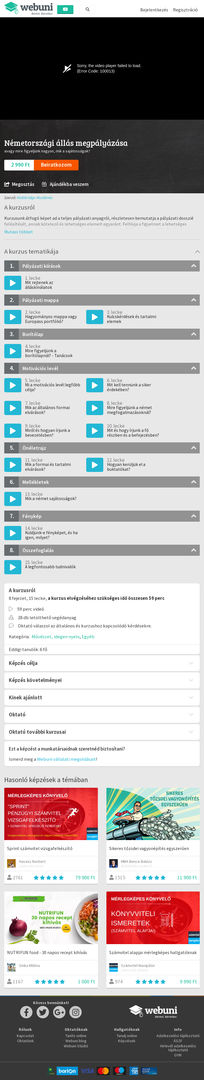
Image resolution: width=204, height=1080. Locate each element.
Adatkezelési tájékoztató (178, 1035)
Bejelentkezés (154, 10)
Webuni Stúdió (76, 1045)
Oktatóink (25, 1040)
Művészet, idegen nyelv (55, 636)
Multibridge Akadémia (35, 197)
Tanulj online (127, 1035)
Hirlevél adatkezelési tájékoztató (178, 1047)
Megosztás (19, 184)
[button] (18, 232)
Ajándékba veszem (65, 184)
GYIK (178, 1055)
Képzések (126, 1040)
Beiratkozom (56, 164)
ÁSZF (178, 1040)
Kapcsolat (25, 1035)
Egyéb (88, 636)
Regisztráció (185, 10)
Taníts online (75, 1035)
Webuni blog (75, 1040)
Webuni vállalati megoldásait (66, 759)
